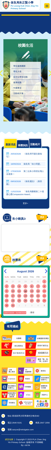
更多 (35, 217)
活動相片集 (18, 93)
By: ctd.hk (25, 445)
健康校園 (17, 82)
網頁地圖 (9, 439)
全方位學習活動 (20, 77)
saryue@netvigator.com (23, 429)
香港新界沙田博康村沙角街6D (25, 416)
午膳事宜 (17, 88)
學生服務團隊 (19, 66)
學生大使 (17, 71)
